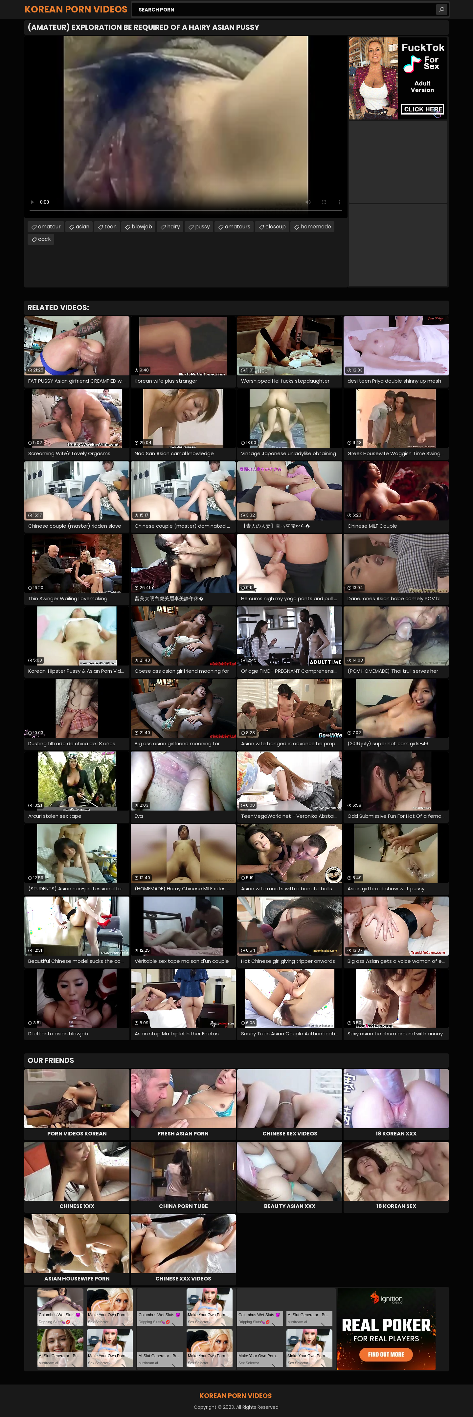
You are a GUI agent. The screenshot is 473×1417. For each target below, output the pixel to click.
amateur (49, 226)
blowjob (142, 226)
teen (110, 226)
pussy (202, 226)
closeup (275, 226)
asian (82, 226)
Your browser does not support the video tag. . (186, 127)
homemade (316, 226)
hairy (173, 226)
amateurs (237, 226)
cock (44, 239)
